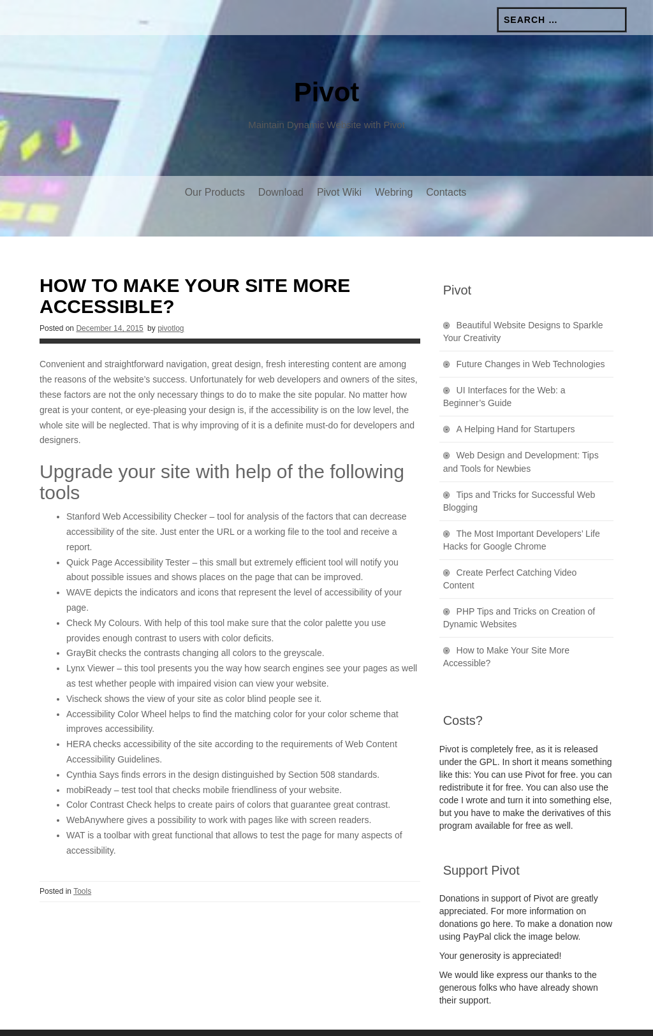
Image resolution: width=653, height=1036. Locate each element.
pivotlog (171, 301)
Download (281, 192)
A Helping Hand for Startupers (516, 402)
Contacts (446, 192)
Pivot (327, 92)
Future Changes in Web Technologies (531, 337)
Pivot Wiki (339, 192)
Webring (394, 192)
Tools (82, 864)
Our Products (215, 192)
